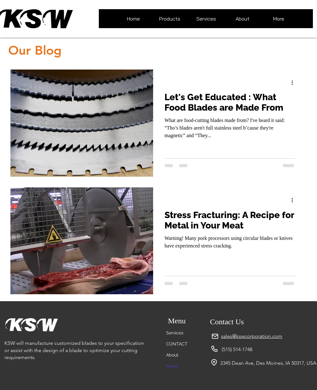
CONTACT (177, 343)
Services (174, 332)
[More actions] (294, 82)
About (172, 354)
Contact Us (227, 322)
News (172, 366)
